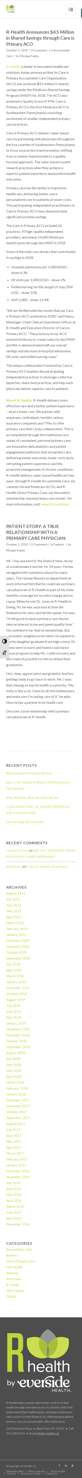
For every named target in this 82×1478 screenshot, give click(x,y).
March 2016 (15, 1206)
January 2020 (16, 982)
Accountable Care (19, 1249)
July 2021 (13, 899)
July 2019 (13, 1006)
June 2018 (13, 1065)
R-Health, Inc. (29, 1466)
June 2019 (13, 1011)
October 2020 (16, 952)
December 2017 (18, 1100)
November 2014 (18, 1224)
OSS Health (14, 1267)
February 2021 (17, 929)
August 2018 (15, 1053)
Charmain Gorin (17, 850)
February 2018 (17, 1088)
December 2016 (18, 1171)
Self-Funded (15, 1291)
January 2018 (16, 1094)
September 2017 (18, 1118)
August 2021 (15, 893)
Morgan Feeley (29, 56)
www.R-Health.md (54, 504)
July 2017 (13, 1130)
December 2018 (18, 1029)
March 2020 (15, 976)
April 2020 (14, 970)
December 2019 (18, 988)
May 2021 (13, 911)
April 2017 (14, 1147)
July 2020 (13, 964)
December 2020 (18, 941)
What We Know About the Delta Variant (32, 797)
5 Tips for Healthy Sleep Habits (47, 866)
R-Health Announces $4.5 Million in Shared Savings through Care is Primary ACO (40, 38)
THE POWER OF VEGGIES (25, 822)
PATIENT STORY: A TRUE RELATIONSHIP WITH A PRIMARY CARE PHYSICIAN (36, 532)
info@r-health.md (48, 1433)
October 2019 (16, 994)
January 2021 (16, 935)
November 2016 (18, 1177)
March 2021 (15, 923)
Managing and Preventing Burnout (29, 773)
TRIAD (11, 1297)
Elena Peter (14, 866)
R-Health (13, 66)
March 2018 (15, 1082)
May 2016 (13, 1195)
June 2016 (13, 1189)
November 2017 (18, 1106)
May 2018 (13, 1071)
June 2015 (13, 1212)
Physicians (14, 1279)
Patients (59, 544)
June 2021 (13, 905)
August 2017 (15, 1124)
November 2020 (18, 946)
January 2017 (16, 1165)
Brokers (12, 1255)
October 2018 (16, 1041)
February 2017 (17, 1159)
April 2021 (14, 917)
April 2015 (14, 1218)
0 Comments (39, 50)
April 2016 (14, 1200)
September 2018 (18, 1047)
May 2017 (13, 1141)
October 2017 (16, 1112)
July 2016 (13, 1183)
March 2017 (15, 1153)
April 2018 (14, 1076)
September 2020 (18, 958)
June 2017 (13, 1135)
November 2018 (18, 1035)
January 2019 (16, 1023)
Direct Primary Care (20, 1261)
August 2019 (15, 1000)
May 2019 (13, 1017)
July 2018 (13, 1059)
